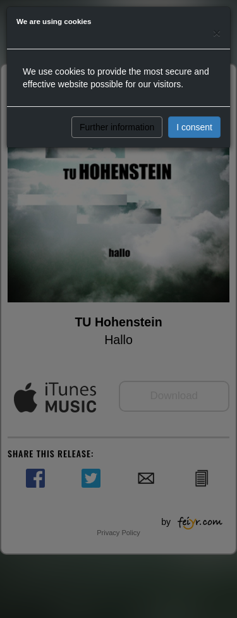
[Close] (217, 32)
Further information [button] (117, 127)
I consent (194, 127)
